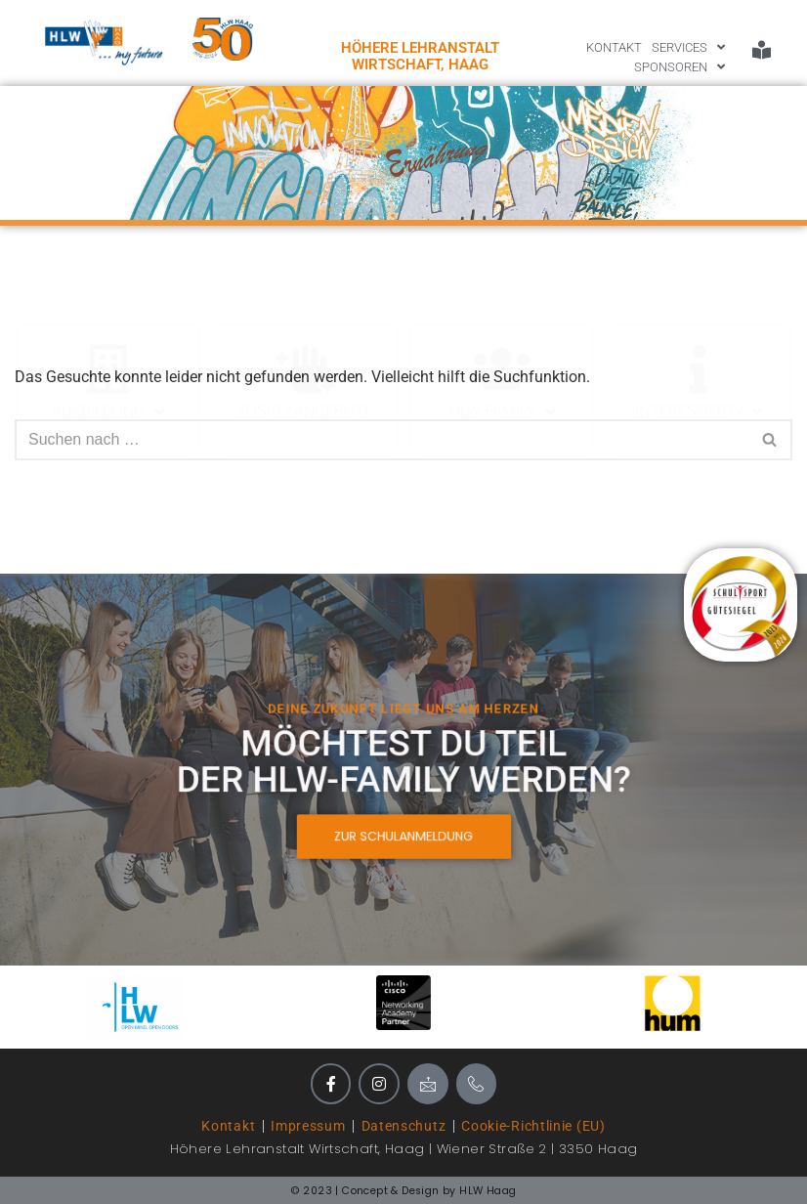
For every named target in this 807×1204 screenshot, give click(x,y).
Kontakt (228, 1126)
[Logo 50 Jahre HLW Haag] (222, 39)
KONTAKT (614, 47)
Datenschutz (403, 1126)
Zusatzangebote (304, 277)
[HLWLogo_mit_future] (103, 42)
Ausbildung (108, 277)
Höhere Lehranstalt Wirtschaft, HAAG (420, 56)
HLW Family (502, 277)
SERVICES (688, 48)
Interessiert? (698, 277)
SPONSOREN (679, 67)
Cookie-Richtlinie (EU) (533, 1126)
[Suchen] (381, 439)
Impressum (308, 1126)
